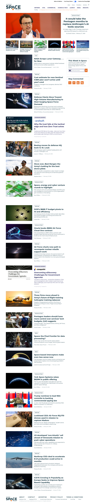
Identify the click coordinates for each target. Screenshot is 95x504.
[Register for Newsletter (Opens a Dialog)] (86, 70)
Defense (37, 7)
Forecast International (61, 499)
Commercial (51, 7)
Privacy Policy (56, 497)
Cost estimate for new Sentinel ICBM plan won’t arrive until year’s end (48, 79)
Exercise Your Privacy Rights (84, 1)
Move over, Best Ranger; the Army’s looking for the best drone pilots (47, 166)
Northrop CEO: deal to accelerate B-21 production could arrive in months (49, 458)
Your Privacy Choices (70, 1)
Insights (85, 7)
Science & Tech (62, 7)
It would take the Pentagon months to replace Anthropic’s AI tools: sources (76, 22)
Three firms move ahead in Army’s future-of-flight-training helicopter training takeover (48, 297)
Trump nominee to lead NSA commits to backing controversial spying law (47, 398)
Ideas (79, 7)
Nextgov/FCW (33, 499)
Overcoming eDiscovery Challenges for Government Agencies (47, 274)
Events (73, 5)
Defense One (22, 499)
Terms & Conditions (74, 497)
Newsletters (79, 5)
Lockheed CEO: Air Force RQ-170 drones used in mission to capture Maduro (49, 418)
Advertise (85, 5)
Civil (43, 7)
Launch (72, 7)
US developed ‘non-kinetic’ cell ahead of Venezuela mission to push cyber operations (48, 437)
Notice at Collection (58, 1)
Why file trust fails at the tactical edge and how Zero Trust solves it (49, 126)
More (79, 499)
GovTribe (72, 499)
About (69, 5)
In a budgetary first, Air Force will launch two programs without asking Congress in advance (58, 9)
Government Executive (46, 499)
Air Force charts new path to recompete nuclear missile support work (47, 249)
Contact (31, 497)
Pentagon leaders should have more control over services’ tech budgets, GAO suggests (49, 318)
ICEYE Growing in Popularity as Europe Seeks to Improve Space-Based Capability (49, 480)
